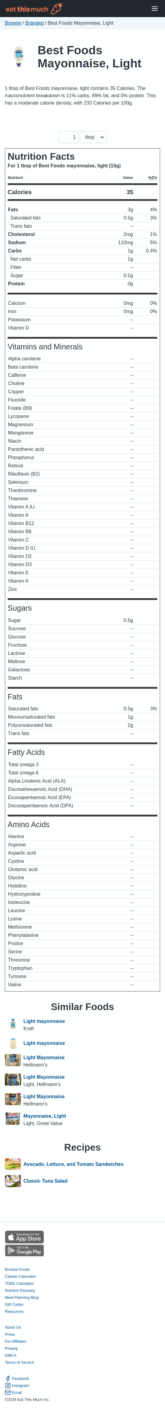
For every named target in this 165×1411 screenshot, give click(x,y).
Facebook (17, 1378)
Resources (14, 1311)
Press (10, 1334)
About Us (13, 1327)
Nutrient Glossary (20, 1290)
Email (13, 1392)
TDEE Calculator (19, 1283)
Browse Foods (17, 1269)
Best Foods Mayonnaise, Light (90, 57)
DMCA (10, 1355)
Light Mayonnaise (44, 1057)
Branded (34, 23)
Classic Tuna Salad (45, 1181)
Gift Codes (14, 1304)
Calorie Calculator (20, 1276)
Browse (13, 23)
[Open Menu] (154, 9)
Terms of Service (19, 1362)
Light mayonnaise (44, 1021)
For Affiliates (15, 1341)
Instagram (17, 1385)
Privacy (11, 1348)
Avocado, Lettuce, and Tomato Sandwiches (73, 1164)
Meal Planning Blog (21, 1297)
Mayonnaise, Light (44, 1116)
